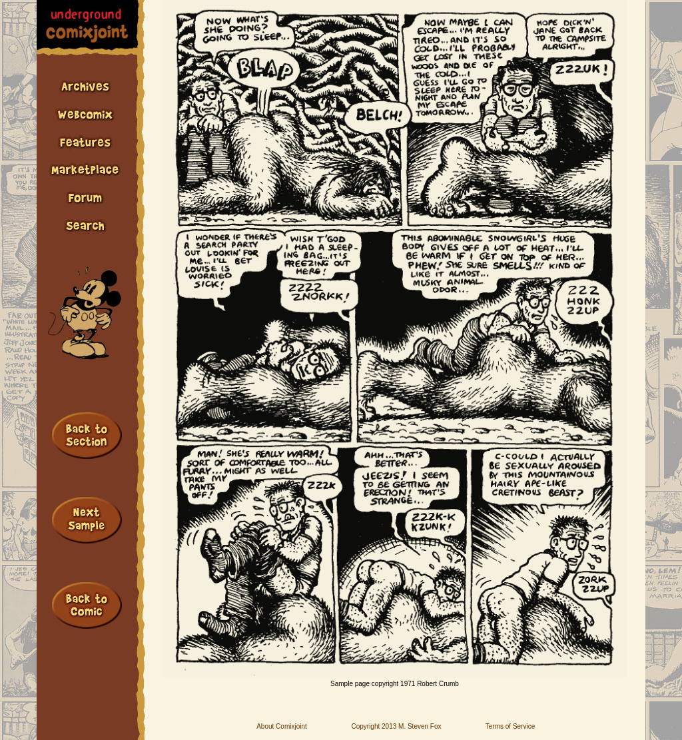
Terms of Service (510, 726)
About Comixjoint (281, 726)
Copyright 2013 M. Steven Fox (396, 726)
